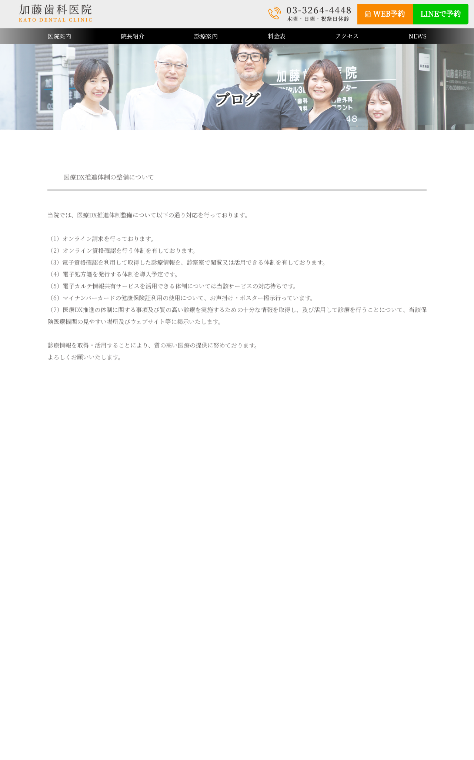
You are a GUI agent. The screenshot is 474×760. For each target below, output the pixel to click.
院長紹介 (132, 36)
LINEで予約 (440, 13)
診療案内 (206, 36)
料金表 (277, 36)
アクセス (347, 36)
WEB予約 (389, 13)
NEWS (417, 36)
